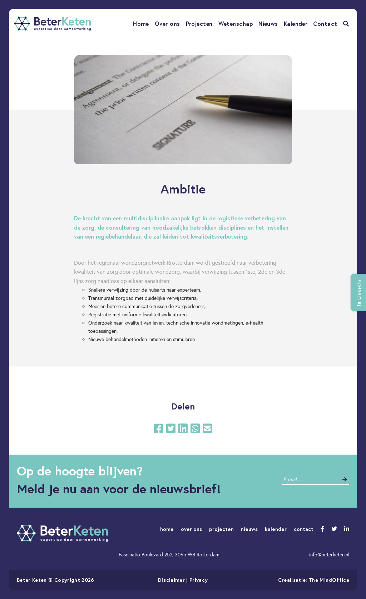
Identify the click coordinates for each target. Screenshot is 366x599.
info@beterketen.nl (329, 554)
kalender (276, 529)
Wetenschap (235, 23)
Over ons (167, 23)
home (167, 529)
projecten (221, 529)
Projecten (199, 23)
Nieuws (268, 23)
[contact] (310, 479)
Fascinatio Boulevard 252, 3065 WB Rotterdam (169, 554)
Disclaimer (171, 579)
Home (141, 23)
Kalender (296, 23)
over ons (191, 529)
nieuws (249, 529)
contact (303, 529)
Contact (325, 23)
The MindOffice (329, 579)
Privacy (198, 579)
